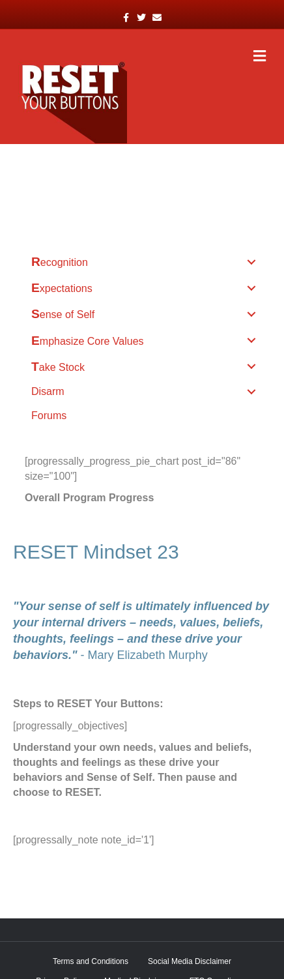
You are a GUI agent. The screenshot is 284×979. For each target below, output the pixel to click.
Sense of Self (62, 314)
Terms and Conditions (90, 961)
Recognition (59, 262)
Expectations (61, 288)
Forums (48, 415)
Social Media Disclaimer (189, 961)
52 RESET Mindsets (78, 181)
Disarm (47, 391)
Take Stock (58, 366)
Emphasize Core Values (87, 340)
